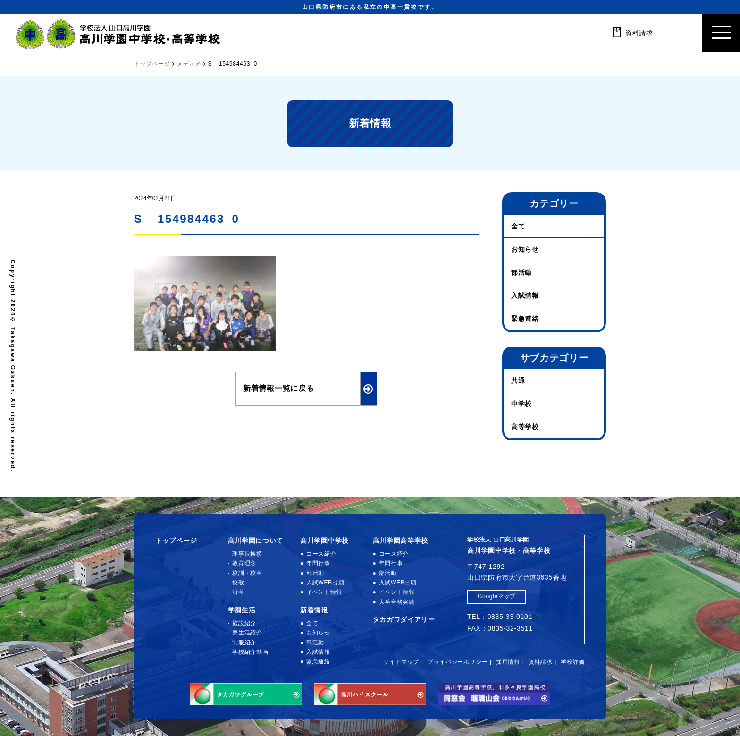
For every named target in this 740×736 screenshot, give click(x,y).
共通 (518, 380)
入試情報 (525, 295)
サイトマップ (401, 662)
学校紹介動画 (250, 652)
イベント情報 (324, 592)
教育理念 (244, 563)
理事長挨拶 (247, 553)
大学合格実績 (397, 602)
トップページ (176, 540)
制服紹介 (244, 642)
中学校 (521, 403)
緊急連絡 (525, 318)
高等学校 (525, 427)
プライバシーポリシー (458, 662)
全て (518, 226)
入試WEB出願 (325, 582)
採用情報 (508, 662)
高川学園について (256, 540)
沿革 (238, 592)
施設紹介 (244, 623)
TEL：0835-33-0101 (499, 616)
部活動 (521, 272)
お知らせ (525, 249)
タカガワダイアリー (404, 619)
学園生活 (242, 610)
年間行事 (318, 563)
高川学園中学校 (324, 540)
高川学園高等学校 (401, 540)
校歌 (238, 582)
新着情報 (314, 610)
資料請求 (541, 662)
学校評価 (573, 662)
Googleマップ (497, 596)
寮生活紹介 (247, 632)
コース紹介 (321, 553)
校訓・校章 (247, 573)
